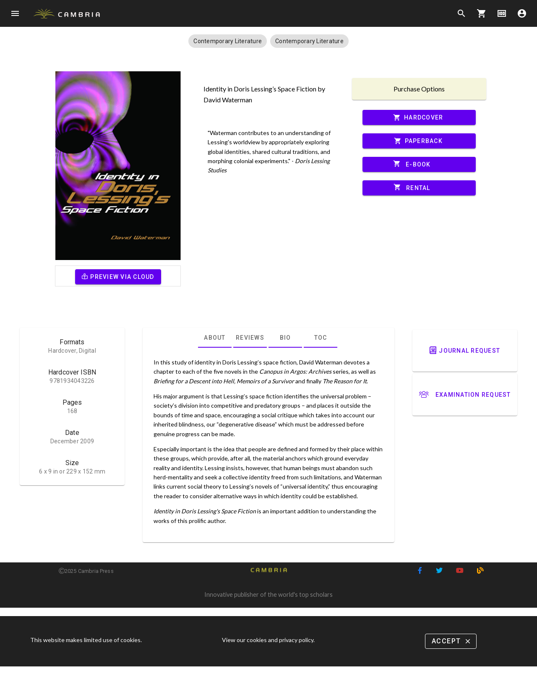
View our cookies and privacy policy (267, 639)
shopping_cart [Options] (482, 13)
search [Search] (461, 13)
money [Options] (502, 13)
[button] (227, 41)
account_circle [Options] (522, 13)
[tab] (215, 338)
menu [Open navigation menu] (15, 13)
